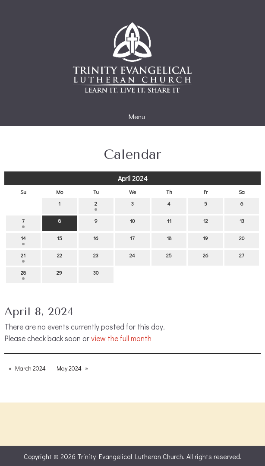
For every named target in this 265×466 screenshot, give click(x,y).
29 (59, 274)
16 (95, 240)
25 (169, 257)
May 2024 (69, 368)
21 (23, 257)
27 (241, 257)
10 (132, 222)
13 (242, 222)
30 (95, 274)
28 (23, 274)
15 (59, 240)
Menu (132, 116)
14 (23, 240)
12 (205, 222)
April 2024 (133, 178)
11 (169, 222)
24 (132, 257)
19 (205, 240)
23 (95, 257)
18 (169, 240)
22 (59, 257)
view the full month (121, 338)
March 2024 (30, 368)
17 (132, 240)
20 (241, 240)
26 (205, 257)
